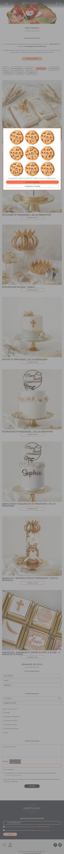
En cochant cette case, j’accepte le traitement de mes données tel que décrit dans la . (30, 770)
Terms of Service (40, 847)
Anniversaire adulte (10, 720)
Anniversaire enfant (10, 716)
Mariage (7, 708)
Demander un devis (32, 430)
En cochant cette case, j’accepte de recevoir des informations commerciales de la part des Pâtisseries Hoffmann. (31, 776)
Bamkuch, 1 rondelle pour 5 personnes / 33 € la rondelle (30, 574)
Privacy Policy (32, 847)
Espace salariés (37, 849)
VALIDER (10, 830)
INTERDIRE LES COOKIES (32, 115)
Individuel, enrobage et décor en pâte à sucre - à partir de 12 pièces (31, 649)
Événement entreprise (11, 724)
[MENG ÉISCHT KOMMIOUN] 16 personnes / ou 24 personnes (29, 500)
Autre (6, 728)
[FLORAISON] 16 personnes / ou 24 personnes (27, 427)
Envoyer (32, 782)
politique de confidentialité (13, 771)
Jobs (32, 849)
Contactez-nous (27, 849)
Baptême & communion (12, 712)
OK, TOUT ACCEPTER (32, 111)
